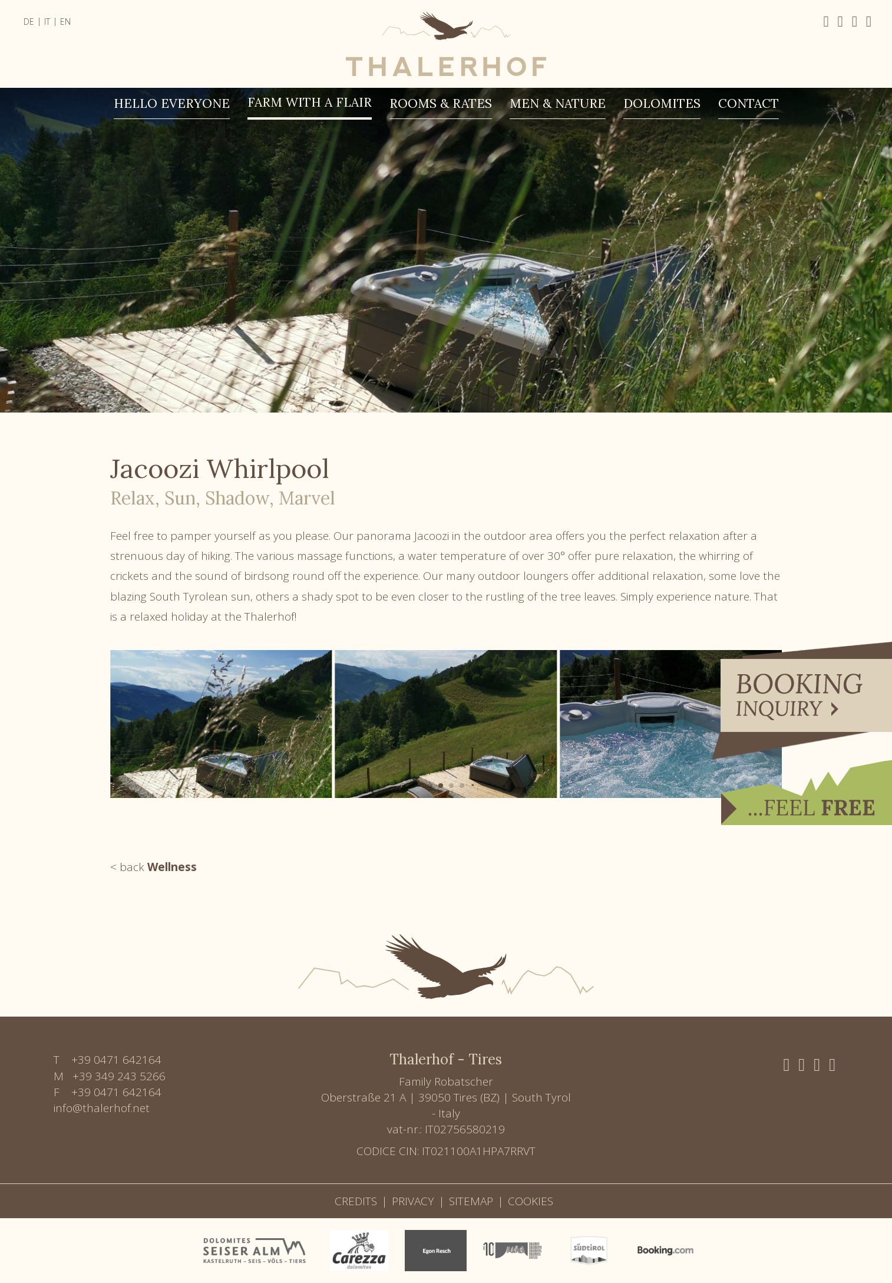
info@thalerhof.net (102, 1108)
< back (153, 867)
